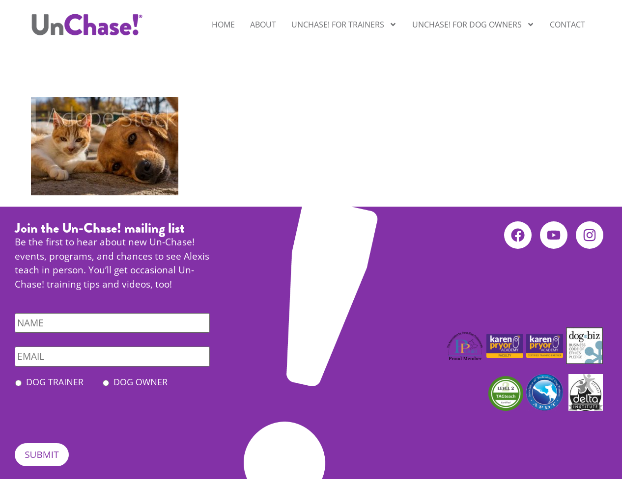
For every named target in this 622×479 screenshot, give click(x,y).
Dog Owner (140, 382)
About (263, 24)
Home (223, 24)
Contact (567, 24)
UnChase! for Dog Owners (473, 24)
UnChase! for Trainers (344, 24)
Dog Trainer (55, 382)
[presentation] (89, 424)
